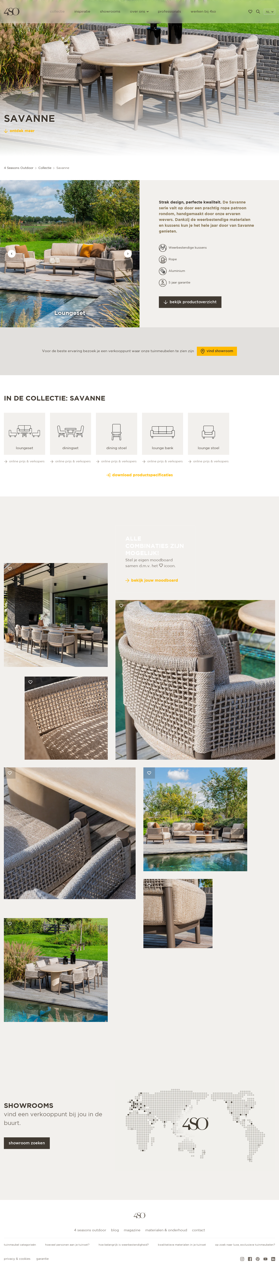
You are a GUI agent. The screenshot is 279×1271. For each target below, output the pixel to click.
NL (269, 12)
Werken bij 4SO (203, 11)
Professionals (169, 11)
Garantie (42, 1258)
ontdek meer (19, 131)
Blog (115, 1230)
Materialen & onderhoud (166, 1230)
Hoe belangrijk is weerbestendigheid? (124, 1245)
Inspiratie (82, 11)
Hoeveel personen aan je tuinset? (67, 1245)
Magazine (132, 1230)
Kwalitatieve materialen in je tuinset (182, 1245)
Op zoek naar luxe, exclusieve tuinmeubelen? (245, 1245)
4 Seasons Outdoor (90, 1230)
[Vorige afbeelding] (12, 254)
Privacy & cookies (17, 1258)
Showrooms (110, 11)
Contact (198, 1230)
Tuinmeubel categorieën (20, 1245)
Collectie (57, 11)
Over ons (139, 11)
